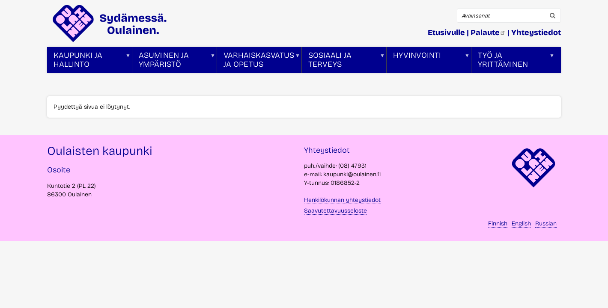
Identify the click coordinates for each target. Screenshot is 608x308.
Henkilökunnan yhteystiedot (342, 200)
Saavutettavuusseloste (335, 210)
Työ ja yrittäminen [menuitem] (512, 61)
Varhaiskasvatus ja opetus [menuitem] (258, 61)
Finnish (497, 223)
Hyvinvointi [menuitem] (428, 61)
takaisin (590, 298)
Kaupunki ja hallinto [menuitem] (89, 61)
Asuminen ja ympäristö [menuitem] (173, 61)
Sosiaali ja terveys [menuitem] (343, 61)
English (521, 223)
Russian (546, 223)
